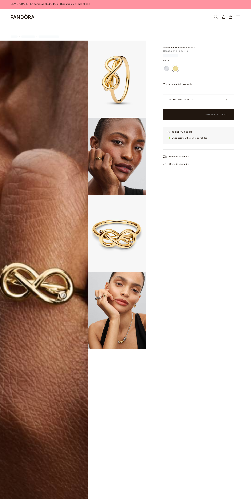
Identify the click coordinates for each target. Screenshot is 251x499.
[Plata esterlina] (166, 68)
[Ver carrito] (230, 17)
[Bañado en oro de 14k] (175, 68)
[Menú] (238, 17)
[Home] (22, 17)
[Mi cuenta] (223, 17)
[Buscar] (216, 17)
